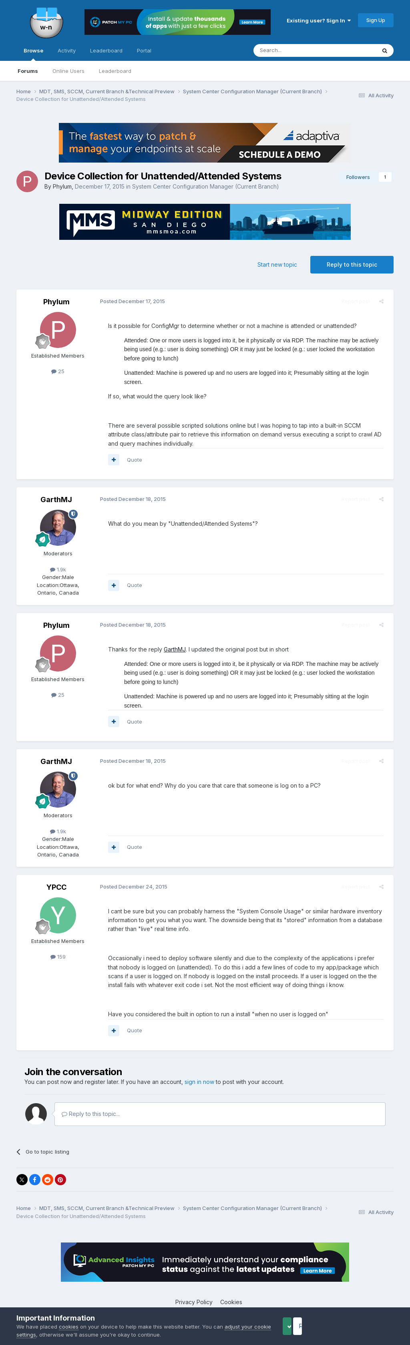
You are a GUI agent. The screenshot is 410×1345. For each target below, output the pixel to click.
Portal (144, 50)
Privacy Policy (194, 1284)
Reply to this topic (352, 264)
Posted (128, 301)
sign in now (199, 1064)
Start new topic (277, 264)
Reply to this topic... (91, 1096)
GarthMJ (56, 491)
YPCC (56, 869)
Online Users (68, 71)
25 (57, 371)
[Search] (294, 50)
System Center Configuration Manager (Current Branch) (205, 186)
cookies (68, 1326)
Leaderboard (115, 71)
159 (58, 939)
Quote (131, 450)
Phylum (62, 186)
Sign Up (375, 20)
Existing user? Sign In (319, 20)
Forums (28, 71)
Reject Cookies (364, 1326)
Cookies (231, 1284)
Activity (67, 50)
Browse (33, 54)
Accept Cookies (300, 1326)
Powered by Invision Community (205, 1301)
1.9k (58, 560)
